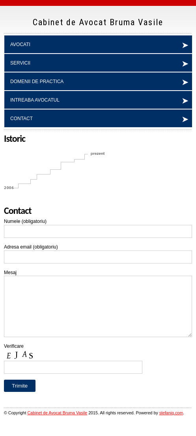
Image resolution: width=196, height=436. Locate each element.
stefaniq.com (171, 424)
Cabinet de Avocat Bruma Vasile (57, 424)
